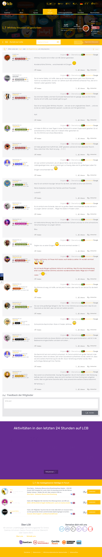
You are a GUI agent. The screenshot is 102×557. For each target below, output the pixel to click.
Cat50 (14, 241)
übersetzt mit (92, 55)
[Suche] (57, 42)
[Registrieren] (88, 4)
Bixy (11, 490)
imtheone (16, 352)
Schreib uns (31, 536)
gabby (93, 23)
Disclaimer (25, 552)
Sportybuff (16, 161)
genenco (15, 145)
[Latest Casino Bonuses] (8, 4)
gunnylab (15, 76)
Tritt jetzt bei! (51, 472)
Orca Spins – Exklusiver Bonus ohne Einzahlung (42, 494)
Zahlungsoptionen (65, 13)
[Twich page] (78, 529)
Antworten (93, 70)
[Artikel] (52, 4)
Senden (91, 413)
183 (84, 502)
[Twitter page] (73, 529)
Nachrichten (95, 13)
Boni (21, 13)
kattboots (16, 95)
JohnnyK (15, 204)
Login (20, 49)
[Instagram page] (84, 529)
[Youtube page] (90, 529)
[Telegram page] (61, 529)
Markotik (15, 320)
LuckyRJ (15, 182)
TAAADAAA (16, 126)
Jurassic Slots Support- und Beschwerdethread (42, 514)
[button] (73, 494)
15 (84, 491)
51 (84, 512)
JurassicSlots (14, 511)
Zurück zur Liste (12, 42)
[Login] (96, 4)
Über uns (19, 536)
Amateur (69, 30)
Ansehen (94, 491)
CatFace (15, 285)
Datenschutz (36, 552)
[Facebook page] (67, 529)
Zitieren (80, 70)
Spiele (35, 13)
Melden (37, 70)
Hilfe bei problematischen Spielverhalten (56, 552)
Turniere (80, 13)
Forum (50, 13)
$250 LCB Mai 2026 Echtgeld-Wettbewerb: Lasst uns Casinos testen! (48, 503)
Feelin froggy (17, 304)
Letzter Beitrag (65, 28)
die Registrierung (32, 49)
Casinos (7, 13)
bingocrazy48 (17, 257)
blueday (15, 220)
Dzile (11, 501)
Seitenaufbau (76, 552)
